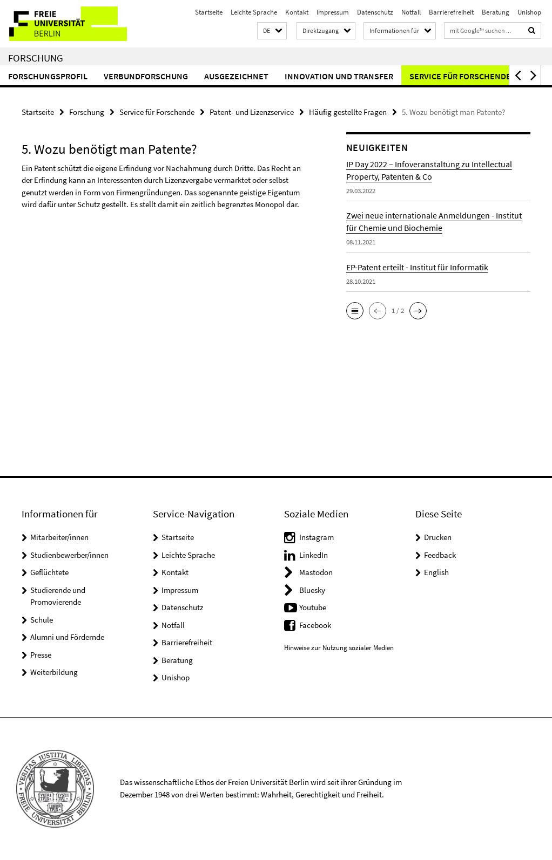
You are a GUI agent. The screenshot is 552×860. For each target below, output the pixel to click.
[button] (272, 31)
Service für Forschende (460, 76)
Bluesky (312, 590)
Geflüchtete (49, 572)
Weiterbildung (54, 672)
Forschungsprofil (47, 76)
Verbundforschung (146, 76)
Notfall (411, 12)
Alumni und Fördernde (67, 637)
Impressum (333, 12)
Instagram (316, 537)
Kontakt (296, 12)
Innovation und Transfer (339, 76)
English (436, 572)
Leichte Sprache (254, 12)
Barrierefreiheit (451, 12)
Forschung (35, 57)
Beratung (495, 12)
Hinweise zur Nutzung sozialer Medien (339, 647)
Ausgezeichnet (236, 76)
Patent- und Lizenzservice (252, 112)
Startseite (209, 12)
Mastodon (316, 572)
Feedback (440, 555)
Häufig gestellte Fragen (348, 112)
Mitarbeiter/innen (59, 537)
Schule (41, 620)
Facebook (315, 625)
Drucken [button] (438, 537)
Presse (40, 655)
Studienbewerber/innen (69, 555)
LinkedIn (313, 555)
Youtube (312, 607)
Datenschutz (375, 12)
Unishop (529, 12)
